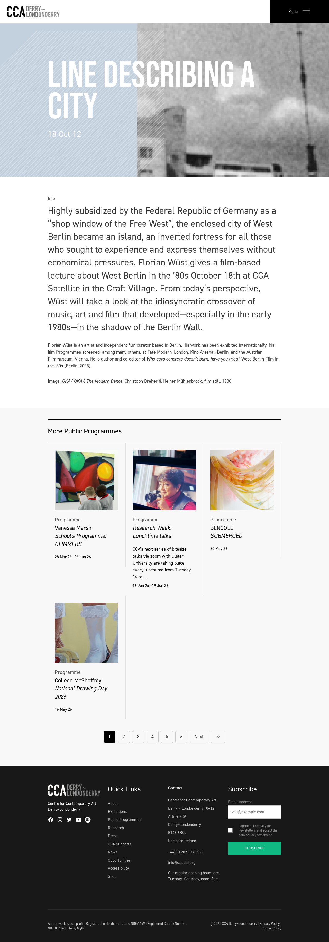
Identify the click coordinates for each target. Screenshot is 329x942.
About (113, 803)
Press (112, 835)
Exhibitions (117, 811)
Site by (75, 928)
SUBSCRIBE (254, 848)
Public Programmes (124, 819)
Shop (112, 876)
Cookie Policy (271, 928)
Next (199, 737)
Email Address (240, 802)
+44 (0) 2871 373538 (185, 852)
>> (218, 737)
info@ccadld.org (181, 862)
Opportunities (119, 860)
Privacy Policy (269, 923)
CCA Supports (119, 844)
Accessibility (118, 868)
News (112, 852)
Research (116, 827)
